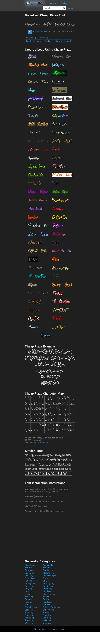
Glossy (30, 583)
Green (47, 588)
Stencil (29, 618)
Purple (47, 602)
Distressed (49, 575)
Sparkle (47, 615)
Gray (28, 588)
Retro (46, 604)
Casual (29, 573)
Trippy (29, 620)
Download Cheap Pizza (41, 31)
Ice (27, 594)
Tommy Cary (42, 37)
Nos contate (40, 629)
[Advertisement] (12, 52)
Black (29, 567)
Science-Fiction (51, 607)
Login (70, 8)
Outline (48, 41)
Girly (46, 581)
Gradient (48, 586)
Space (29, 615)
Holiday (47, 591)
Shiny (47, 612)
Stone (47, 618)
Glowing (48, 583)
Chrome (48, 573)
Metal (29, 596)
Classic (29, 575)
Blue (47, 567)
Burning (48, 570)
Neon (46, 596)
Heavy (29, 591)
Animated (48, 565)
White (29, 623)
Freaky (29, 41)
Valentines (49, 620)
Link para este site (57, 629)
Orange (30, 599)
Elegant (30, 578)
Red (28, 604)
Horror (39, 41)
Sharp (57, 41)
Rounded (31, 607)
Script (29, 610)
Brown (29, 570)
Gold (29, 586)
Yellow (47, 623)
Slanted (67, 41)
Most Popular (31, 565)
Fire (46, 578)
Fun (28, 581)
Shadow (48, 610)
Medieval (49, 594)
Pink (29, 602)
